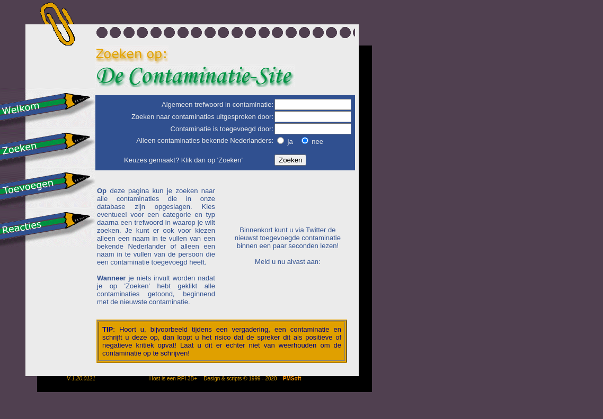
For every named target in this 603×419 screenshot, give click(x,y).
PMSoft (292, 378)
